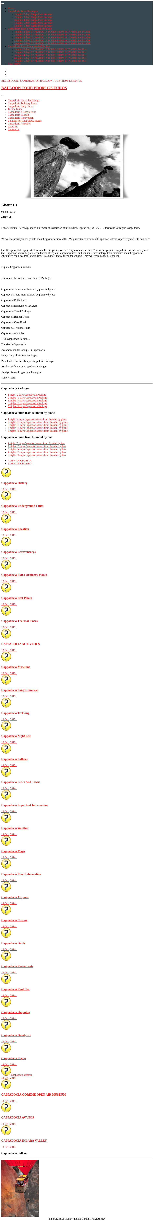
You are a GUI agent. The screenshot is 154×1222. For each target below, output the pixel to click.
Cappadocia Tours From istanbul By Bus (29, 46)
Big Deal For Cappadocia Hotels (25, 120)
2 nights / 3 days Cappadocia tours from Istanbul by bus (37, 446)
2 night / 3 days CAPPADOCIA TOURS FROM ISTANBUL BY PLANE (52, 34)
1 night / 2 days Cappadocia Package (33, 14)
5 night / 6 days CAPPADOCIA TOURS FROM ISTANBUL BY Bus (50, 61)
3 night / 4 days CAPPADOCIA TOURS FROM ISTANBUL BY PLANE (52, 37)
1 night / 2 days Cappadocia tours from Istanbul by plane (37, 419)
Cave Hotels (14, 63)
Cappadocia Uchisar (77, 1077)
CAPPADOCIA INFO (19, 464)
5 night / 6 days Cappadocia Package (33, 25)
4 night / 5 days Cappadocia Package (33, 22)
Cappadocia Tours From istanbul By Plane (30, 28)
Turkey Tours (15, 109)
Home (11, 8)
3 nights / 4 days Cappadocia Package (27, 401)
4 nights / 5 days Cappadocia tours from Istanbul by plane (38, 428)
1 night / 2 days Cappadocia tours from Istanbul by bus (36, 443)
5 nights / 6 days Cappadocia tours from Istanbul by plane (38, 431)
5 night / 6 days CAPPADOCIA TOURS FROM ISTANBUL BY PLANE (52, 43)
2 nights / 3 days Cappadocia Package (27, 398)
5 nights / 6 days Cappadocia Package (27, 406)
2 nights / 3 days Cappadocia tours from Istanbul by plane (38, 422)
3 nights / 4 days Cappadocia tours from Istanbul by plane (38, 425)
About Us (13, 126)
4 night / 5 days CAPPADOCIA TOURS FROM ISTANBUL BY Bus (50, 58)
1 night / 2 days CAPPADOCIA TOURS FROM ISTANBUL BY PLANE (52, 31)
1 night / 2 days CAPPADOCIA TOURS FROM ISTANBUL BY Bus (50, 49)
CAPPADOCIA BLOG (20, 461)
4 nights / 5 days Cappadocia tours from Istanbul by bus (37, 452)
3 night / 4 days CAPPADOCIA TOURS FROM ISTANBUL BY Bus (50, 55)
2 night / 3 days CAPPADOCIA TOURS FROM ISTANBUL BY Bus (50, 52)
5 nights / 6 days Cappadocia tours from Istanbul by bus (37, 455)
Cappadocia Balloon (18, 114)
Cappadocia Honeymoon (21, 117)
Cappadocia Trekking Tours (22, 103)
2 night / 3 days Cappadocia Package (33, 17)
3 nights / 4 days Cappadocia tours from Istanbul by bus (37, 449)
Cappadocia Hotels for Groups (23, 100)
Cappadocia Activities (19, 123)
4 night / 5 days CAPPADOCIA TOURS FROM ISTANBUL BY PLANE (52, 40)
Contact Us (13, 129)
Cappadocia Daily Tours (20, 106)
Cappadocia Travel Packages (23, 11)
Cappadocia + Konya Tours (22, 111)
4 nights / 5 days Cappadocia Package (27, 404)
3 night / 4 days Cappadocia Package (33, 20)
